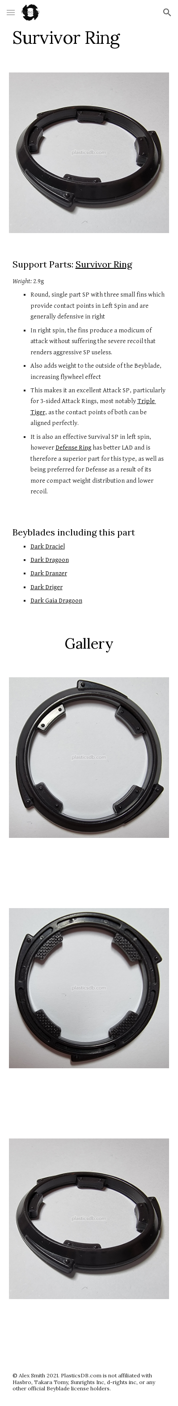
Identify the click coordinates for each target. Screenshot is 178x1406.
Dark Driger (46, 587)
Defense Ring (73, 447)
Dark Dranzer (48, 573)
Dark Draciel (47, 546)
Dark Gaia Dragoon (56, 600)
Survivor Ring (104, 264)
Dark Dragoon (49, 560)
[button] (10, 12)
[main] (89, 37)
